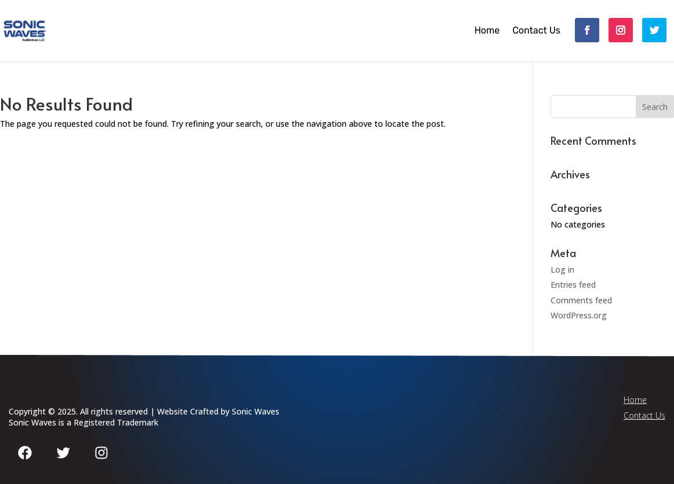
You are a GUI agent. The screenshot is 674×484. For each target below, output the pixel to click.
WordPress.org (579, 315)
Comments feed (581, 300)
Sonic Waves (255, 411)
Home (487, 31)
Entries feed (573, 284)
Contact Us (536, 31)
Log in (562, 269)
